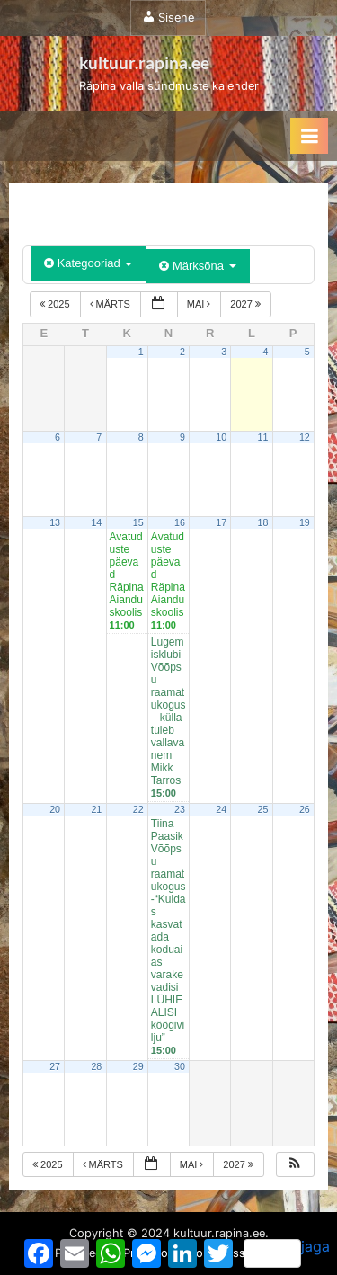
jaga (287, 1252)
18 (263, 522)
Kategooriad (88, 263)
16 (179, 522)
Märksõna (197, 265)
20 (54, 809)
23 (179, 809)
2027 (246, 304)
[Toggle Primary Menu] (309, 136)
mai (200, 304)
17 (221, 522)
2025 (56, 304)
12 (304, 437)
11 (263, 437)
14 (96, 522)
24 (221, 809)
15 (138, 522)
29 (138, 1066)
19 (304, 522)
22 (138, 809)
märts (111, 304)
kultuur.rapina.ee (144, 62)
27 (54, 1066)
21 (96, 809)
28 (96, 1066)
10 (221, 437)
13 (54, 522)
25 (263, 809)
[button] (295, 1165)
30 (179, 1066)
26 (304, 809)
